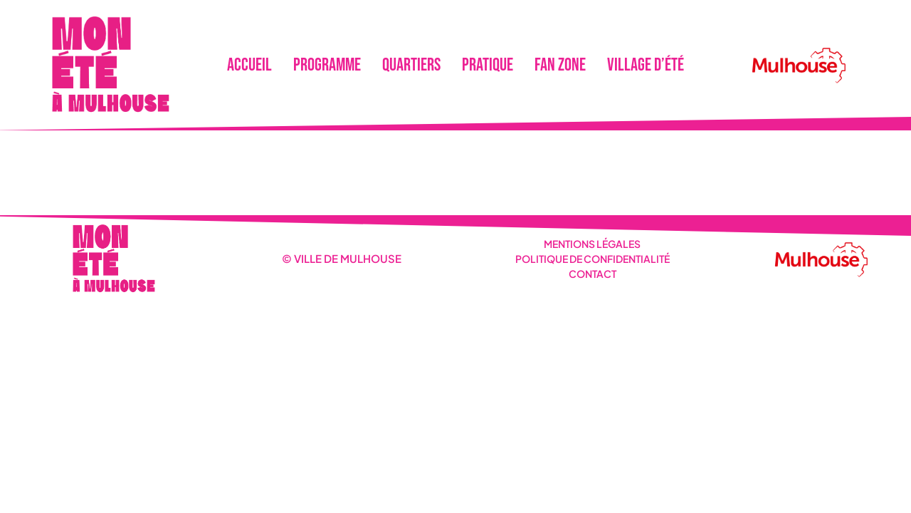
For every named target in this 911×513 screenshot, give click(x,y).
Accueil (249, 65)
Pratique (487, 65)
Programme (327, 65)
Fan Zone (560, 65)
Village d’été (645, 65)
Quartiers (411, 65)
